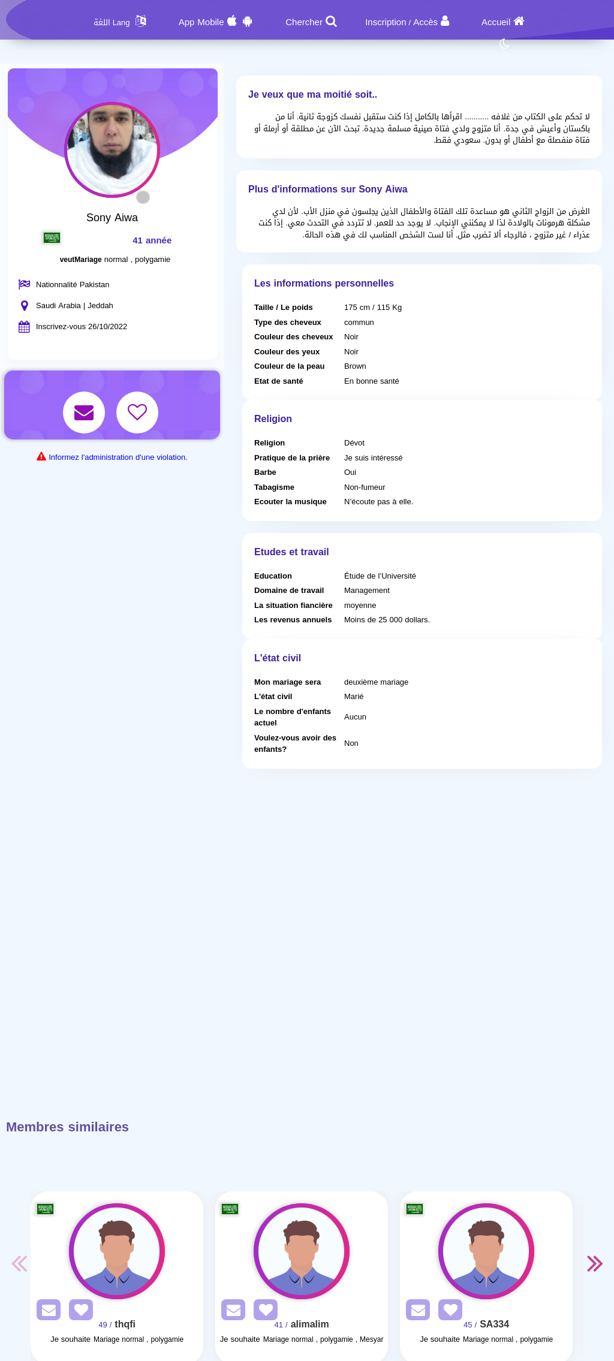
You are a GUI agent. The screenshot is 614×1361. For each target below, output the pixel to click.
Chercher (304, 22)
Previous (19, 1263)
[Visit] (117, 1251)
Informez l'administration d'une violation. (118, 457)
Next (595, 1263)
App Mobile (201, 22)
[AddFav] (78, 1312)
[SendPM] (46, 1312)
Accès (425, 22)
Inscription (385, 22)
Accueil (495, 22)
